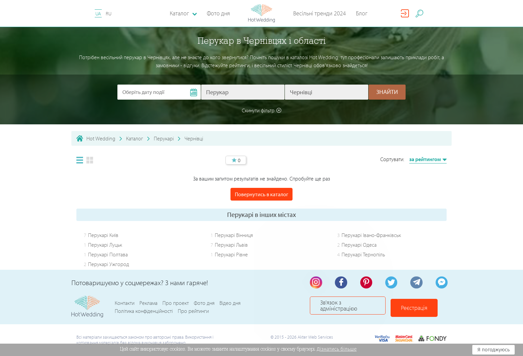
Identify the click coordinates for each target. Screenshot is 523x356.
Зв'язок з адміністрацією (353, 307)
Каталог (134, 138)
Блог (362, 13)
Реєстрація (425, 307)
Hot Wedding (100, 138)
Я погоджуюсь (493, 350)
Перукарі (164, 138)
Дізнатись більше (337, 349)
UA (98, 13)
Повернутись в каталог (261, 194)
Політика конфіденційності (144, 311)
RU (108, 13)
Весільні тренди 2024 (319, 13)
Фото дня (218, 13)
